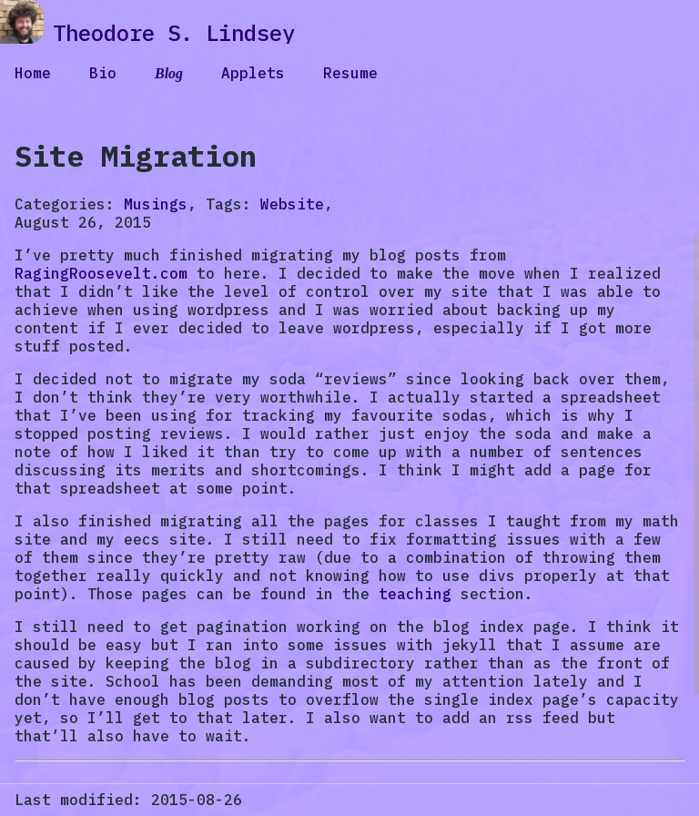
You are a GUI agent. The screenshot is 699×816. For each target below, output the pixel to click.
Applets (253, 73)
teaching (415, 594)
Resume (350, 73)
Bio (102, 73)
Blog (169, 73)
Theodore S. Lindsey (174, 32)
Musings (155, 204)
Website (292, 204)
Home (33, 73)
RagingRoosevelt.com (101, 273)
